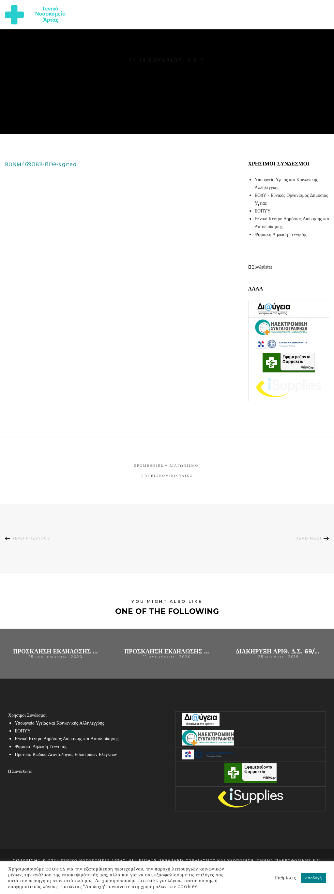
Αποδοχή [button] (313, 877)
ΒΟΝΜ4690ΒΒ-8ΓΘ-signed (41, 164)
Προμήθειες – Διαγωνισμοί (167, 465)
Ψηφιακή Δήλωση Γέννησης (281, 234)
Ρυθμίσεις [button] (285, 878)
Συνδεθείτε (260, 267)
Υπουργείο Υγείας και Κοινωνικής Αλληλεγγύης (59, 723)
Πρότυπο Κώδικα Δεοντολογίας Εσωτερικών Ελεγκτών (66, 754)
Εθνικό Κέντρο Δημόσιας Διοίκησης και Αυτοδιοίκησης (66, 739)
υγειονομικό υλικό (169, 475)
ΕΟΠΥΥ (263, 211)
